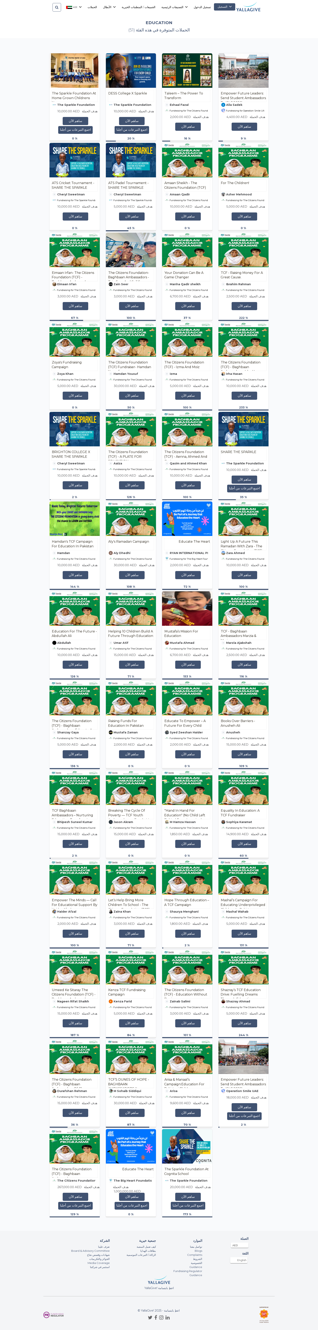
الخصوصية (196, 1263)
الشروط (197, 1258)
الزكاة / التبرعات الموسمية (141, 1254)
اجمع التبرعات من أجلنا (75, 130)
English (241, 1260)
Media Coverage (99, 1263)
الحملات (92, 7)
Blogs (198, 1250)
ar (74, 7)
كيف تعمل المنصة (146, 1246)
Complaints (194, 1254)
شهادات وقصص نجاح (98, 1254)
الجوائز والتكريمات (99, 1258)
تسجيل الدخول (202, 7)
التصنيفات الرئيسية (174, 7)
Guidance (195, 1267)
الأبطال (109, 7)
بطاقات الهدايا (148, 1250)
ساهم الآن (75, 121)
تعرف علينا (104, 1246)
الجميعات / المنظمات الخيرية (138, 7)
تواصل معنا (196, 1246)
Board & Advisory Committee (90, 1250)
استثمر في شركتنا (100, 1267)
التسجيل (225, 7)
